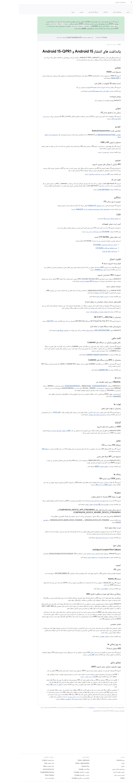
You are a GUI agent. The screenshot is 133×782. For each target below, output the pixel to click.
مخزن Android (102, 760)
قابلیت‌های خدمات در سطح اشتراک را (81, 312)
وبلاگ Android (67, 766)
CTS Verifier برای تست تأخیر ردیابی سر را (79, 232)
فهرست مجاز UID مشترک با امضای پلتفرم (77, 504)
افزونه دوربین (98, 186)
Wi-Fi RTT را (31, 321)
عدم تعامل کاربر (34, 135)
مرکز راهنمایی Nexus (30, 766)
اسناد (95, 44)
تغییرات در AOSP (68, 28)
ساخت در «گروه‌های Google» (63, 775)
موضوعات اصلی (98, 12)
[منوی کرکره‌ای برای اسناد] (111, 2)
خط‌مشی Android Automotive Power (90, 135)
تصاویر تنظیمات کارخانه (100, 772)
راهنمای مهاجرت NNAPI (82, 466)
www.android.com (29, 769)
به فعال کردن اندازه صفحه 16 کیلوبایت (80, 91)
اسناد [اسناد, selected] (115, 2)
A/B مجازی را (71, 655)
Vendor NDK (96, 78)
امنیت (108, 12)
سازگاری (87, 12)
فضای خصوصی (85, 636)
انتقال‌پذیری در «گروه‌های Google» (62, 778)
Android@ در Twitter (65, 760)
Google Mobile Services (28, 772)
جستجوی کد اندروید (102, 2)
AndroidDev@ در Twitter (63, 763)
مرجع (54, 12)
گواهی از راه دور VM (37, 684)
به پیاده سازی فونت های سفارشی (78, 415)
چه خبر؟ (90, 44)
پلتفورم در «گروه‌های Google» (63, 772)
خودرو (62, 12)
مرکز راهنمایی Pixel (30, 763)
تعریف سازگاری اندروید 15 (92, 219)
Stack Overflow (30, 775)
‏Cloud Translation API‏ (55, 37)
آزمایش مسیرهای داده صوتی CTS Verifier (86, 245)
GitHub (104, 778)
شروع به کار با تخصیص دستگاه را (50, 699)
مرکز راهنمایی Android (29, 760)
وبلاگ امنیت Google (65, 769)
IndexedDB (98, 396)
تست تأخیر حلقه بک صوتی (90, 251)
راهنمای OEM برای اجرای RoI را (84, 485)
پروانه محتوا (73, 707)
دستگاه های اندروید (75, 12)
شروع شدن (118, 12)
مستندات (128, 7)
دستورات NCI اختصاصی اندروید (70, 281)
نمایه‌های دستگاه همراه (43, 330)
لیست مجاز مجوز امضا (83, 538)
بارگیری (104, 766)
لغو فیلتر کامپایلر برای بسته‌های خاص (79, 557)
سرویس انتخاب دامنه (83, 296)
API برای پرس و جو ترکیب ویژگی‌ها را (80, 174)
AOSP (100, 44)
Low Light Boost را (84, 189)
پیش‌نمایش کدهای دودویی (99, 769)
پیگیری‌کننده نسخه (30, 778)
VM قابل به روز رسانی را (72, 677)
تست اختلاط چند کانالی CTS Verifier (87, 248)
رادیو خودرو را (87, 152)
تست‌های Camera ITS (75, 205)
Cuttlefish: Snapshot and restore (78, 355)
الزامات (104, 763)
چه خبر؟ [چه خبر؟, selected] (129, 12)
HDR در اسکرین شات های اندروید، (42, 431)
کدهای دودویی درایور (100, 775)
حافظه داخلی (85, 589)
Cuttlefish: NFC (85, 370)
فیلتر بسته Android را (81, 270)
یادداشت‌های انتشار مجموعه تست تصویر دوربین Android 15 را (73, 209)
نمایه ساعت (70, 330)
